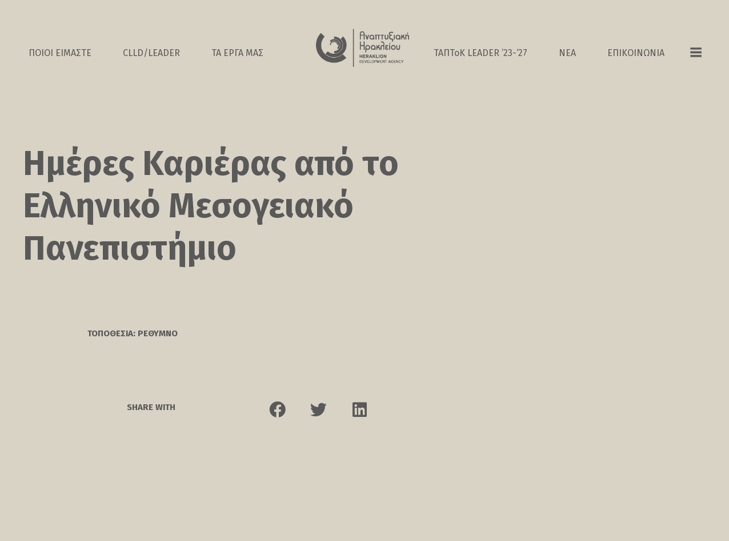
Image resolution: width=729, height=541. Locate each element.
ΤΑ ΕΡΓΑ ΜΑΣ (237, 52)
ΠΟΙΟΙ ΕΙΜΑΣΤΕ (60, 52)
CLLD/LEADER (151, 52)
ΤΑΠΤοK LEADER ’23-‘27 (480, 52)
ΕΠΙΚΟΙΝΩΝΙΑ (635, 52)
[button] (277, 416)
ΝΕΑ (567, 52)
